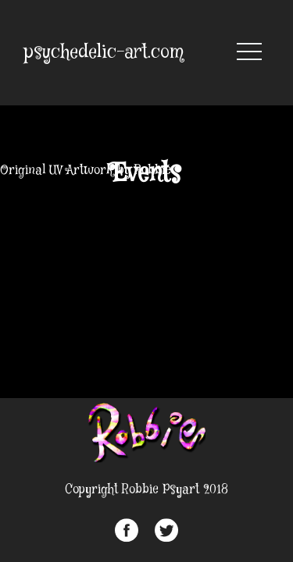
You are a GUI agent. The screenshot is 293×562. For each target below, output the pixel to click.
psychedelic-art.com (103, 53)
